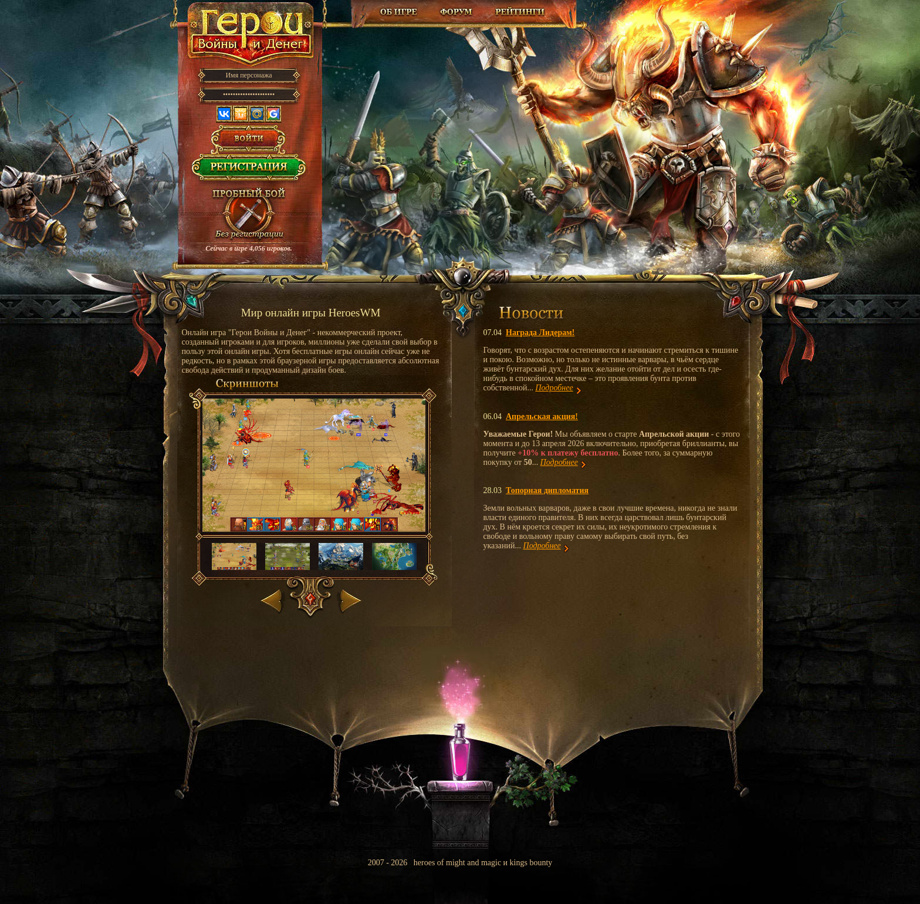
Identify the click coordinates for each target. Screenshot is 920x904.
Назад (272, 598)
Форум (457, 11)
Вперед (349, 598)
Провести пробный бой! (249, 214)
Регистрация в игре (249, 170)
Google (273, 114)
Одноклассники (240, 114)
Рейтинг (520, 11)
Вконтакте (224, 114)
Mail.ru (257, 114)
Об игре (399, 11)
